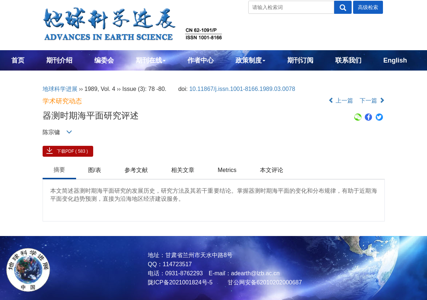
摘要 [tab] (59, 170)
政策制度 (250, 60)
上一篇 (340, 100)
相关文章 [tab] (182, 170)
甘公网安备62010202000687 (264, 282)
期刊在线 (151, 60)
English (395, 60)
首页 (17, 60)
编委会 (104, 60)
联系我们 (348, 60)
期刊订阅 (300, 60)
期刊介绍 (59, 60)
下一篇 (372, 100)
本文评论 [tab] (271, 170)
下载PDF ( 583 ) (72, 151)
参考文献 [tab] (136, 170)
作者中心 (200, 60)
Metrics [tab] (227, 170)
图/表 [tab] (94, 170)
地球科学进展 (60, 89)
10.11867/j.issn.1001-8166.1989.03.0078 (242, 89)
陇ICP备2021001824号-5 (180, 282)
